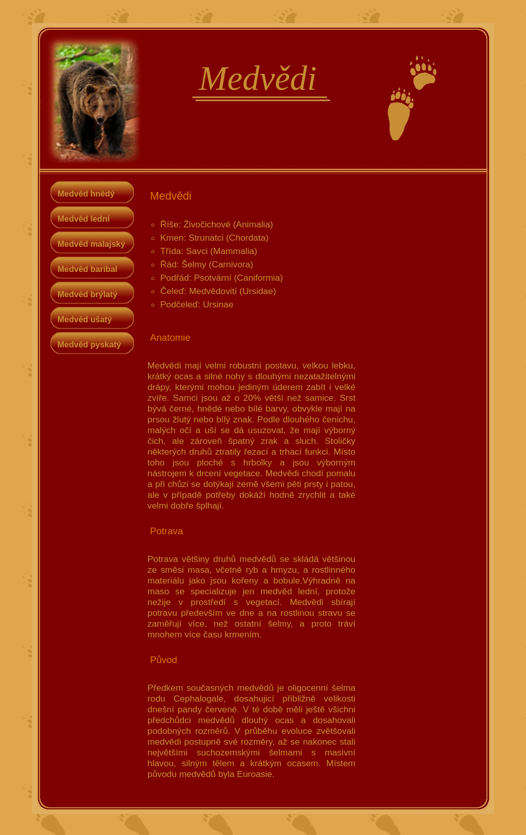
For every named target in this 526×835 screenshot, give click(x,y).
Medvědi (257, 78)
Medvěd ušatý (85, 319)
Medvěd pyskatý (89, 344)
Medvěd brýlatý (87, 294)
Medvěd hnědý (86, 193)
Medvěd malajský (91, 244)
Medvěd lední (83, 219)
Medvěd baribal (87, 269)
